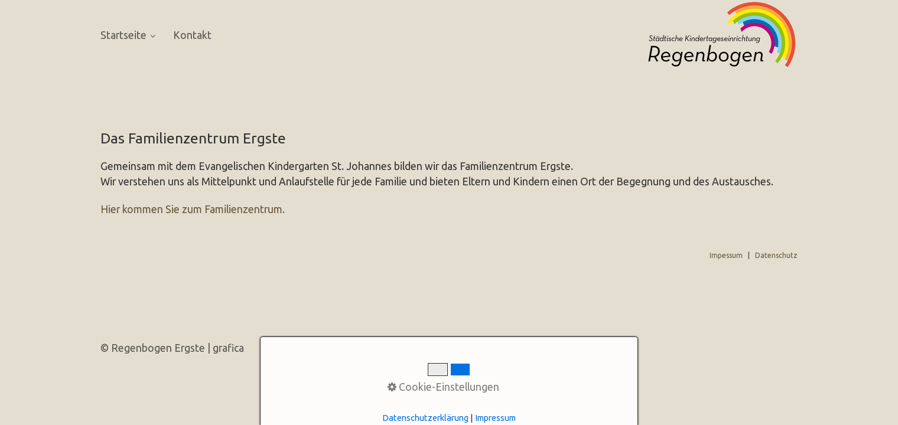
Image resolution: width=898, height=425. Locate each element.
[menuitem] (132, 36)
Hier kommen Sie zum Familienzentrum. (192, 209)
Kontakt (192, 35)
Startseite (127, 35)
